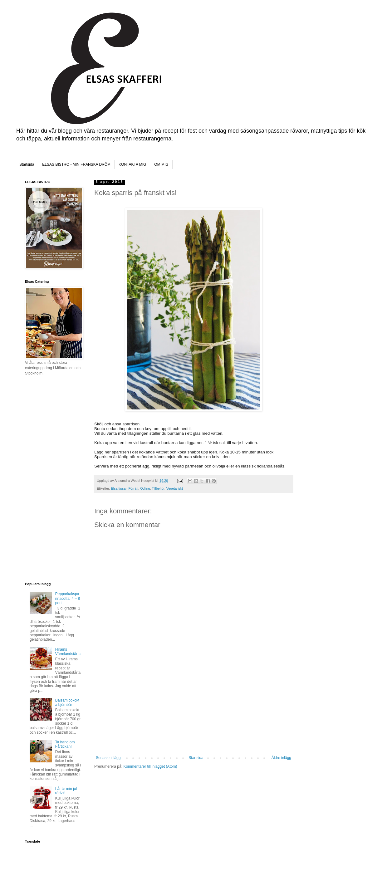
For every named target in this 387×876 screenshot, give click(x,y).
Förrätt (133, 488)
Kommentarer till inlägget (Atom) (150, 766)
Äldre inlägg (281, 758)
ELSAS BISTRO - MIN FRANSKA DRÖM (76, 164)
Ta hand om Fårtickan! (65, 744)
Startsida (26, 164)
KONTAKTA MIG (132, 164)
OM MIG (161, 164)
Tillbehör (158, 488)
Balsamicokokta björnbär (67, 702)
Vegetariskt (174, 488)
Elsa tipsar (119, 488)
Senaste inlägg (108, 758)
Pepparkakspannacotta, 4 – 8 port (67, 598)
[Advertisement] (193, 709)
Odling (145, 488)
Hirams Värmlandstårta (68, 651)
